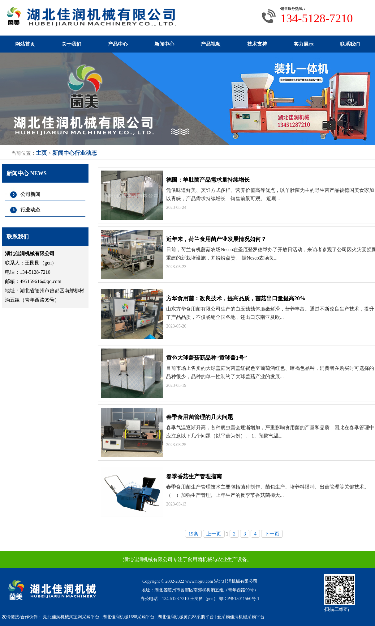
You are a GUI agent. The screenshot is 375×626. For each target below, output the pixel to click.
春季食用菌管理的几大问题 (199, 417)
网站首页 (25, 44)
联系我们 (350, 44)
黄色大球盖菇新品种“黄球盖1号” (206, 358)
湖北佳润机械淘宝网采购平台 (71, 617)
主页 (41, 153)
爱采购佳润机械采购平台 (241, 617)
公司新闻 (30, 194)
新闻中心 (164, 44)
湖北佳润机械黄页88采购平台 (185, 617)
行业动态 (86, 153)
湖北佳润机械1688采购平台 (128, 617)
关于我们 (71, 44)
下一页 (272, 533)
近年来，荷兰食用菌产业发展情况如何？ (216, 239)
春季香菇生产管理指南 (194, 476)
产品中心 (118, 44)
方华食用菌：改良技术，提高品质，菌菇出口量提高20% (235, 298)
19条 (193, 533)
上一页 (213, 533)
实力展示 (303, 44)
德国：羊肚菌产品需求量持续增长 (208, 180)
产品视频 (211, 44)
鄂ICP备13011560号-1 (239, 598)
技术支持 (257, 44)
